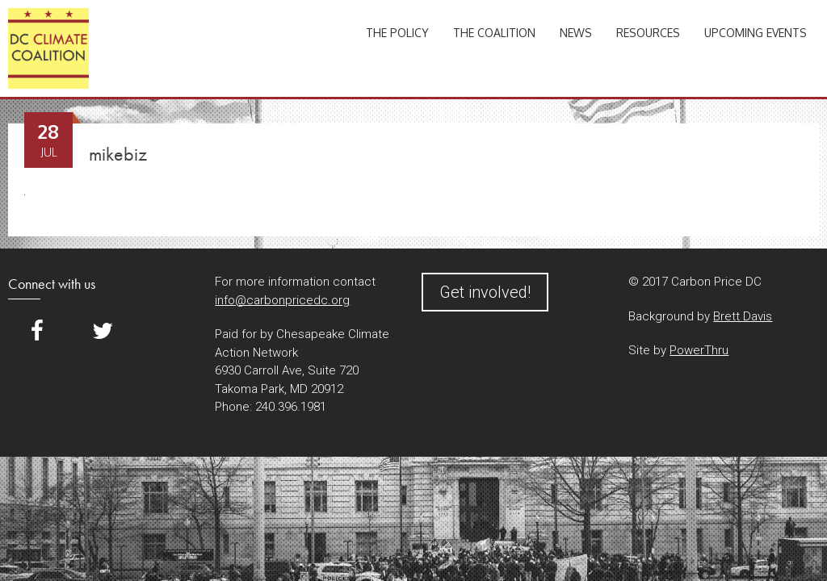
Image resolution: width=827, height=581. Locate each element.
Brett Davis (742, 316)
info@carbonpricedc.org (282, 300)
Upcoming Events (755, 33)
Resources (648, 33)
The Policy (397, 33)
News (576, 33)
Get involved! (485, 292)
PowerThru (699, 350)
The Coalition (494, 33)
